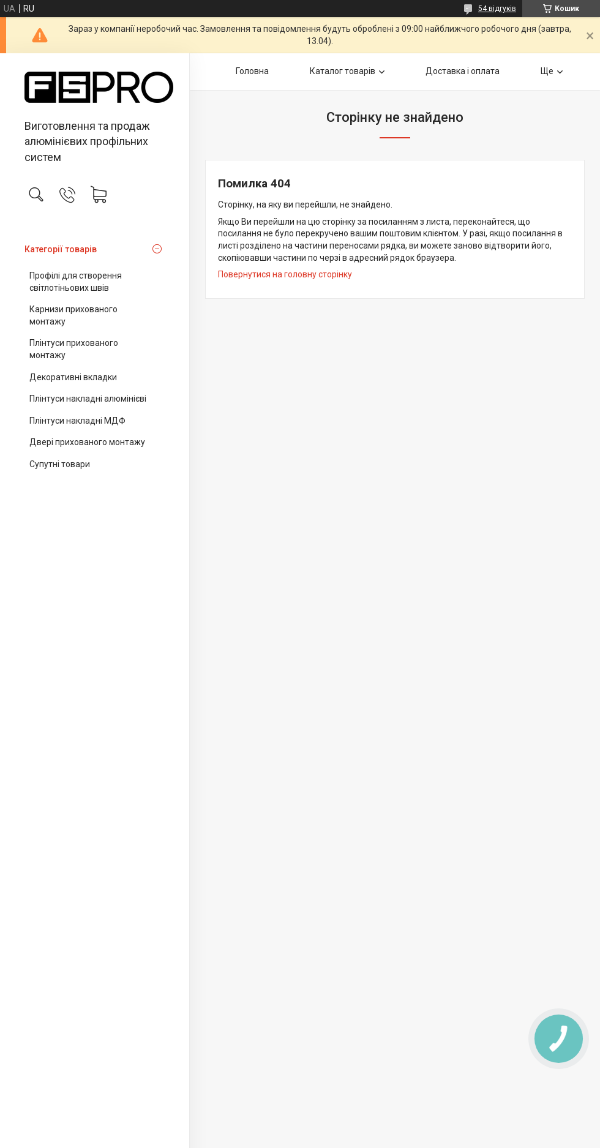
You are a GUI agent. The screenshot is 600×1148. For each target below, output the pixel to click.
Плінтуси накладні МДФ (77, 421)
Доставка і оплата (463, 71)
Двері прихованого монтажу (87, 442)
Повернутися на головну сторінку (285, 274)
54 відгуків (497, 8)
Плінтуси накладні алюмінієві (87, 398)
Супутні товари (59, 464)
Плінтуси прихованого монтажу (73, 349)
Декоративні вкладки (73, 377)
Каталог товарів (342, 71)
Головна (252, 71)
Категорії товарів (60, 249)
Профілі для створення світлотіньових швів (75, 282)
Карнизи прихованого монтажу (73, 315)
